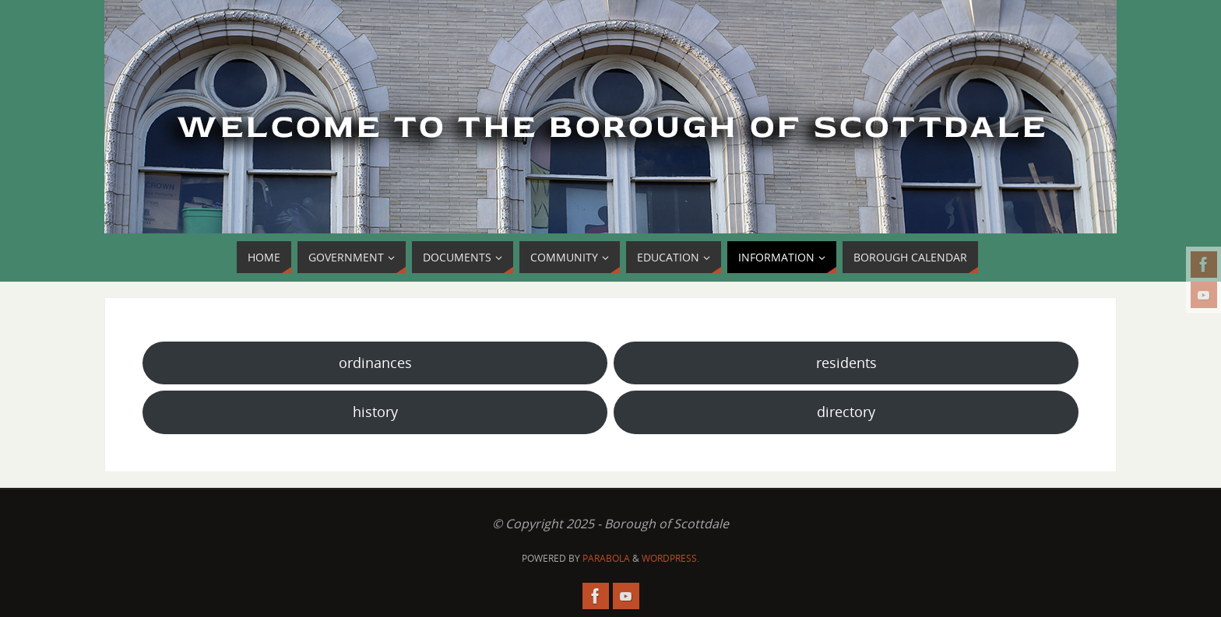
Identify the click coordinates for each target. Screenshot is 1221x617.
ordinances (375, 362)
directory (846, 411)
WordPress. (670, 558)
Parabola (606, 558)
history (375, 411)
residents (846, 362)
